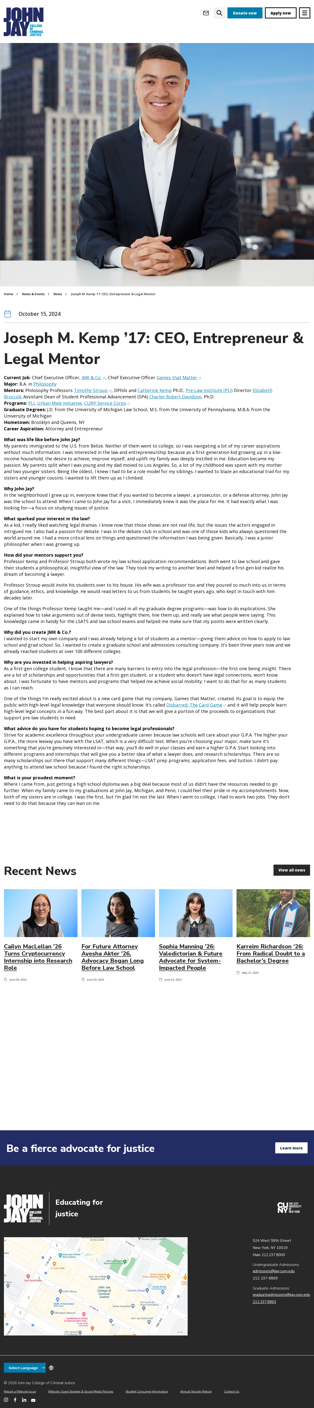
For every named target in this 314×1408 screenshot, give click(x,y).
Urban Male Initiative (59, 431)
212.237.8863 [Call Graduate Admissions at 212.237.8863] (264, 1301)
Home (8, 322)
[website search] (219, 12)
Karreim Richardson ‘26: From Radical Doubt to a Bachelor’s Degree (270, 982)
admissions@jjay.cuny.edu (274, 1271)
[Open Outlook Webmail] (205, 12)
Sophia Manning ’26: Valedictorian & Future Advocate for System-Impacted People (190, 985)
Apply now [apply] (281, 13)
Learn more (291, 1148)
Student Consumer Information (147, 1391)
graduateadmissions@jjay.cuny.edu (281, 1294)
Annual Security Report (196, 1391)
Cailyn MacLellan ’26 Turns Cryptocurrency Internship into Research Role (38, 985)
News (57, 322)
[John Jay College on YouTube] (33, 1400)
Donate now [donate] (245, 13)
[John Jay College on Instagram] (6, 1400)
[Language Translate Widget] (25, 1368)
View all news (291, 898)
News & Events (33, 322)
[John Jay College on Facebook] (15, 1400)
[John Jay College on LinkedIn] (24, 1400)
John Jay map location (96, 1286)
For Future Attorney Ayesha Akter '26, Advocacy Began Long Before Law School (112, 985)
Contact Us (231, 1391)
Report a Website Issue (20, 1391)
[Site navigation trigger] (304, 12)
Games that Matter (179, 406)
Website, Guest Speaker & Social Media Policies (80, 1391)
